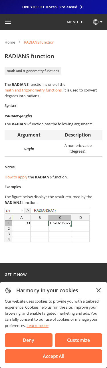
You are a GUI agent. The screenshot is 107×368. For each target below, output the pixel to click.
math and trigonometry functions (33, 70)
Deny (28, 340)
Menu (72, 21)
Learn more (38, 325)
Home (10, 42)
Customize (78, 340)
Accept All (53, 356)
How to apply (16, 177)
